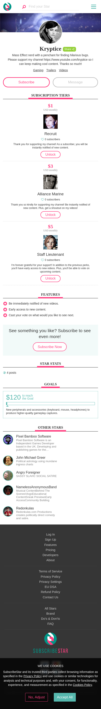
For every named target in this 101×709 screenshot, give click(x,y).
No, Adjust (36, 697)
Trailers (51, 70)
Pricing (50, 550)
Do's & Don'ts (50, 618)
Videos (63, 70)
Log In (50, 534)
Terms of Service (50, 571)
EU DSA (50, 587)
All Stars (50, 608)
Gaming (38, 70)
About (50, 560)
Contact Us (50, 597)
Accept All (65, 697)
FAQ (50, 623)
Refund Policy (50, 592)
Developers (50, 555)
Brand (50, 613)
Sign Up (50, 539)
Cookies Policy (82, 685)
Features (50, 545)
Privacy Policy (50, 576)
